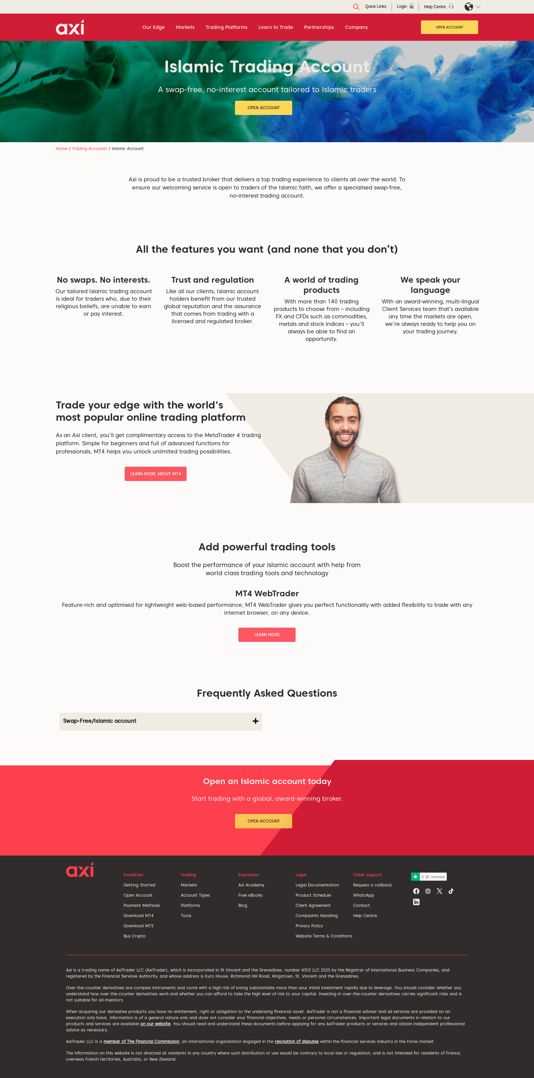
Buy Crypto (135, 936)
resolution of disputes (297, 1041)
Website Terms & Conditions (324, 936)
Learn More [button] (267, 634)
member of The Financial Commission (141, 1041)
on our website (155, 1023)
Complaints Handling (317, 915)
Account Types (195, 895)
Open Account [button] (264, 107)
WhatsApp (363, 895)
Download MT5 (139, 925)
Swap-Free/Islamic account (160, 721)
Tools (186, 915)
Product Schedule (313, 895)
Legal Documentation (317, 885)
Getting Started (139, 885)
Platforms (190, 905)
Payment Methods (142, 905)
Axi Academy (251, 885)
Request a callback (372, 885)
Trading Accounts (89, 148)
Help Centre (365, 915)
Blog (242, 905)
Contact (361, 905)
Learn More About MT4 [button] (155, 473)
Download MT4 (139, 915)
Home (61, 148)
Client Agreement (313, 905)
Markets (189, 885)
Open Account (450, 27)
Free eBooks (250, 895)
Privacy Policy (309, 925)
